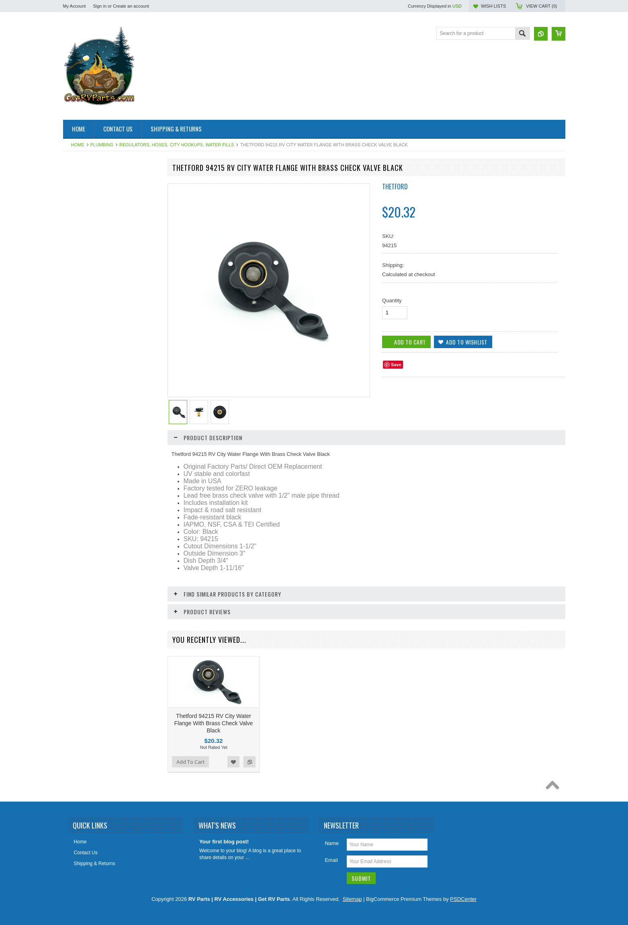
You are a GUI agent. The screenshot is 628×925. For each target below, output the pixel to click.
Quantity (391, 300)
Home (77, 144)
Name (332, 843)
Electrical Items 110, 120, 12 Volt (103, 278)
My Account (74, 6)
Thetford (395, 186)
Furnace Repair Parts (90, 305)
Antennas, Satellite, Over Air (98, 210)
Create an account (131, 6)
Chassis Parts (82, 578)
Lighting (76, 401)
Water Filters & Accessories (97, 523)
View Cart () (541, 6)
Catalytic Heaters (86, 251)
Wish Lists (493, 6)
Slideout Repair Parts (90, 469)
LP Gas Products (86, 414)
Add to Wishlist (133, 708)
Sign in (99, 6)
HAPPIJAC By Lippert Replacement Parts (106, 336)
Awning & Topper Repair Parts (100, 224)
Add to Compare (149, 708)
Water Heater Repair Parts (96, 537)
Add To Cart (86, 708)
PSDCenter (463, 899)
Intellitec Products (87, 366)
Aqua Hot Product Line (92, 196)
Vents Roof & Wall (87, 510)
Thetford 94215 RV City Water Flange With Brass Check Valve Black (213, 723)
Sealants (77, 455)
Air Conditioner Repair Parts (97, 183)
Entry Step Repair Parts (93, 292)
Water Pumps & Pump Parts (98, 551)
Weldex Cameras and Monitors (101, 564)
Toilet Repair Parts (87, 496)
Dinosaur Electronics (90, 264)
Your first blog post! (224, 842)
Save (396, 364)
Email (331, 860)
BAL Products (82, 237)
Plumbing (101, 144)
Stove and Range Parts (92, 482)
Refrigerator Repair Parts (94, 442)
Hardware (78, 353)
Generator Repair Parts (92, 319)
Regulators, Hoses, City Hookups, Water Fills (176, 144)
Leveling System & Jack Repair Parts (101, 383)
